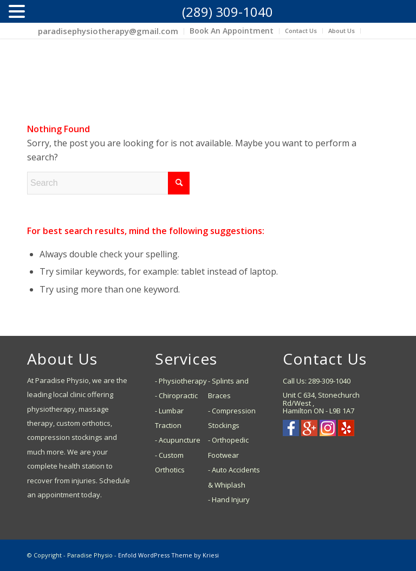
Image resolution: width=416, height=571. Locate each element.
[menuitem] (108, 31)
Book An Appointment (232, 30)
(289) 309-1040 (227, 12)
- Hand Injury (229, 499)
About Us (341, 31)
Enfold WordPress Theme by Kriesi (168, 555)
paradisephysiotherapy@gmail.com (108, 30)
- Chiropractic (176, 395)
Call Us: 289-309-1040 (316, 381)
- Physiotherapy (181, 381)
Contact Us (301, 31)
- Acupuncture (177, 440)
